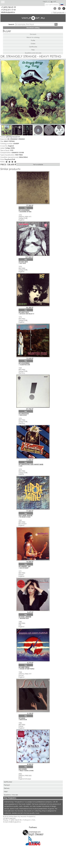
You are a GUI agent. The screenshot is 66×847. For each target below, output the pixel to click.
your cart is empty (51, 4)
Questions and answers (33, 53)
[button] (63, 61)
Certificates (33, 47)
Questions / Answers (11, 795)
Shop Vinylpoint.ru (10, 798)
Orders (33, 43)
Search (11, 24)
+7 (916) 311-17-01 (8, 10)
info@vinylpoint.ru (8, 12)
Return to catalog (33, 37)
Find (56, 24)
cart (53, 1)
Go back (33, 34)
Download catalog (33, 27)
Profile (33, 40)
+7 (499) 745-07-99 (8, 7)
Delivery (7, 788)
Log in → (46, 1)
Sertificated (8, 782)
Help (33, 50)
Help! (6, 791)
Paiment (7, 785)
